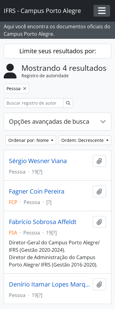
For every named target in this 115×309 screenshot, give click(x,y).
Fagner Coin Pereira (36, 191)
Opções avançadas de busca (49, 121)
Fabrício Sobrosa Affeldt (42, 222)
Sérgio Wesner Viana (38, 161)
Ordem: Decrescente (83, 140)
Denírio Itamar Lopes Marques (49, 284)
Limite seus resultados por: (57, 51)
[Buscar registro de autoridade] (33, 103)
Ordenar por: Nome (29, 140)
